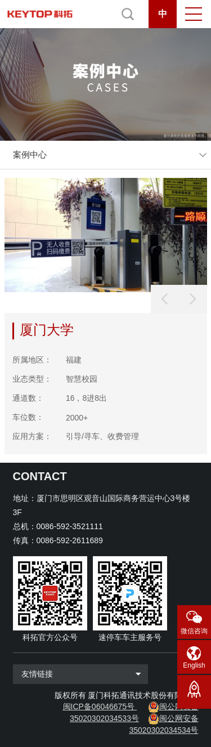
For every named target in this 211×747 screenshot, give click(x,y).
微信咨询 (194, 631)
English (194, 665)
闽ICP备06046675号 (99, 706)
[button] (193, 299)
